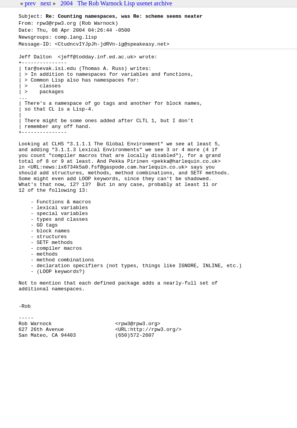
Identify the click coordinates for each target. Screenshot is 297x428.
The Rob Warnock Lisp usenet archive (124, 3)
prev (30, 3)
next (45, 3)
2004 (66, 3)
